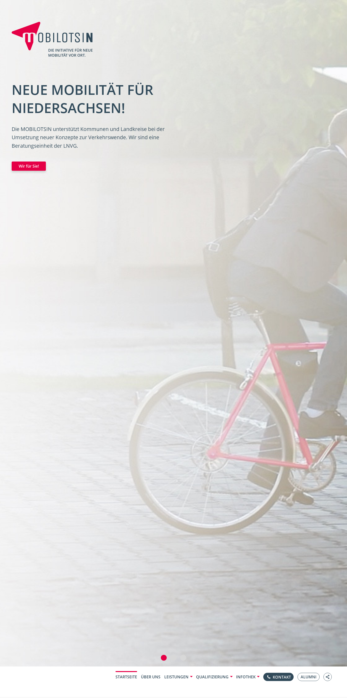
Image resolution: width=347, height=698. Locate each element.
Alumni (308, 677)
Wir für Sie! (29, 166)
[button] (164, 658)
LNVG (70, 145)
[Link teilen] (327, 677)
